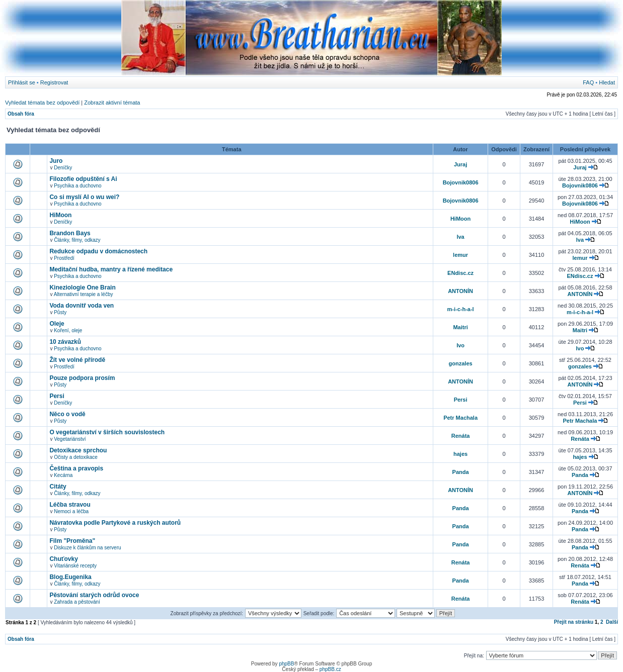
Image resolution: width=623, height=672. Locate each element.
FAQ (588, 82)
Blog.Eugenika (70, 577)
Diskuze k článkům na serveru (87, 547)
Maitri (460, 327)
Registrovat (54, 82)
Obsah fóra (21, 114)
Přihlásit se (21, 82)
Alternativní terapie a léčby (83, 294)
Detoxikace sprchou (78, 450)
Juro (55, 160)
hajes (460, 454)
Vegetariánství (70, 439)
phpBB (286, 663)
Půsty (60, 312)
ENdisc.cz (460, 273)
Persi (56, 396)
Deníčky (63, 167)
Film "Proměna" (72, 540)
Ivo (460, 345)
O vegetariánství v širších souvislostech (107, 432)
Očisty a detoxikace (76, 457)
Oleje (56, 323)
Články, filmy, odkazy (77, 240)
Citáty (57, 486)
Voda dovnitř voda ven (81, 305)
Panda (460, 472)
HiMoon (60, 215)
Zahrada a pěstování (77, 602)
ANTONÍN (460, 291)
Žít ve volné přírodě (77, 359)
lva (460, 237)
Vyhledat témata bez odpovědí (42, 103)
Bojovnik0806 (461, 182)
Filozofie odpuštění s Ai (83, 178)
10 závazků (65, 341)
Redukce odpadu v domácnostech (98, 251)
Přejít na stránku (573, 622)
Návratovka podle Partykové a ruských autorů (115, 522)
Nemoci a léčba (71, 511)
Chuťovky (63, 558)
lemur (460, 255)
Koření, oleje (68, 330)
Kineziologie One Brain (82, 287)
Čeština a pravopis (76, 468)
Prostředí (64, 258)
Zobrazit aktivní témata (112, 103)
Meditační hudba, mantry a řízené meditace (111, 269)
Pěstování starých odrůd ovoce (94, 595)
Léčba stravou (69, 504)
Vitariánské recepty (75, 565)
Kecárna (63, 475)
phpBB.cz (330, 669)
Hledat (607, 82)
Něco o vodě (67, 414)
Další (612, 622)
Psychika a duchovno (78, 185)
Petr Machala (460, 418)
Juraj (460, 164)
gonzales (461, 363)
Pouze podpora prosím (82, 377)
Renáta (460, 436)
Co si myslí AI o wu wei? (84, 197)
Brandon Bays (69, 233)
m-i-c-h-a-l (460, 309)
